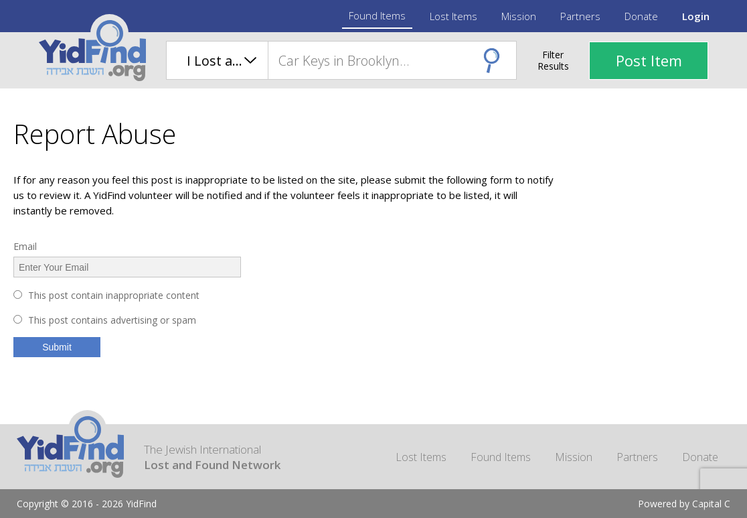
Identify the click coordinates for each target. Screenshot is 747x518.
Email (25, 246)
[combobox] (392, 60)
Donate (641, 16)
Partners (580, 16)
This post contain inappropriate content (113, 295)
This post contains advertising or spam (112, 320)
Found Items (377, 15)
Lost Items (453, 16)
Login (696, 16)
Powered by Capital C (684, 503)
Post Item (649, 60)
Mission (518, 16)
